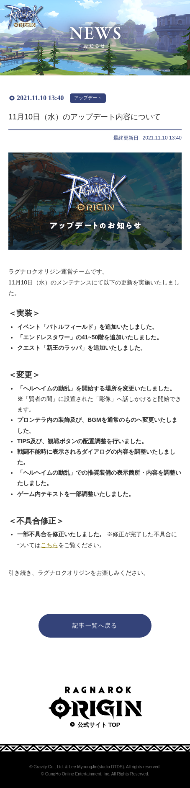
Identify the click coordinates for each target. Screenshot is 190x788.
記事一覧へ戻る (95, 625)
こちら (49, 545)
